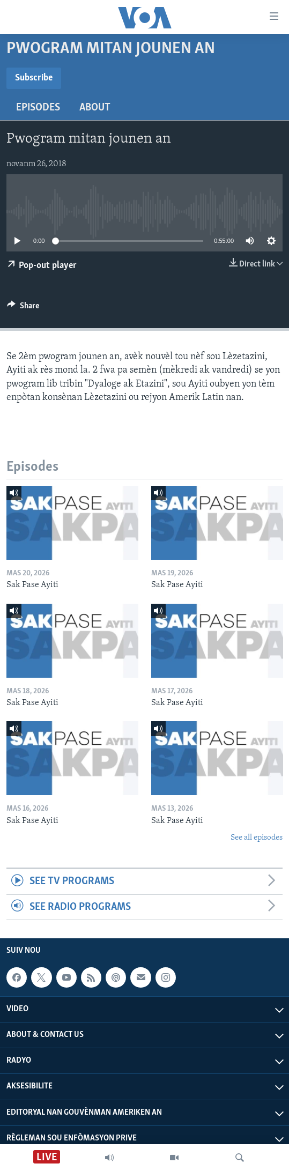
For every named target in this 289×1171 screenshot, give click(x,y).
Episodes (38, 107)
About (94, 107)
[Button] (23, 308)
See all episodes (257, 838)
